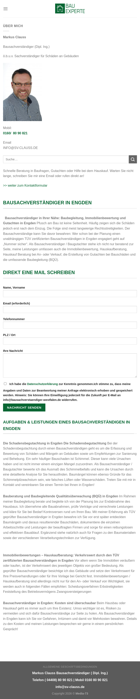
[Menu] (5, 9)
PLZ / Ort (70, 340)
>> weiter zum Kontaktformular (25, 185)
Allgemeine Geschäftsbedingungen (70, 666)
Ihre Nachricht (70, 365)
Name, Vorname (70, 293)
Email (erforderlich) (70, 309)
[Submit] (133, 159)
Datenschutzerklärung (42, 384)
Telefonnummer (70, 324)
